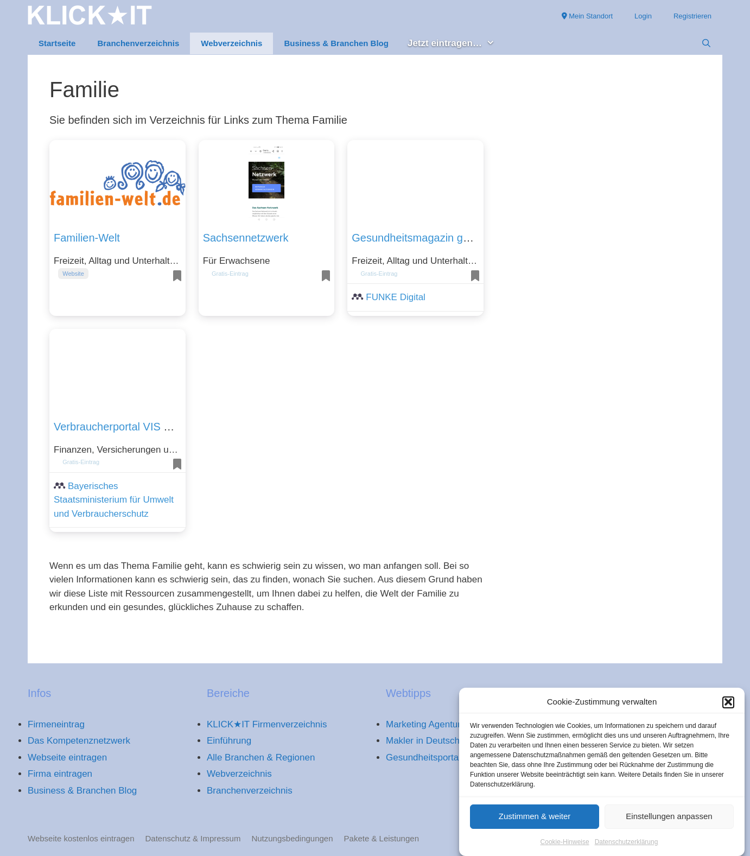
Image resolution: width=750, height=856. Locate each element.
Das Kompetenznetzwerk (79, 740)
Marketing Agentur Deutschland (450, 724)
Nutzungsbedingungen (292, 838)
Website (73, 273)
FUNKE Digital (395, 297)
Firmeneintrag (56, 724)
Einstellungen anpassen (669, 823)
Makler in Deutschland (431, 740)
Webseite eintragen (67, 757)
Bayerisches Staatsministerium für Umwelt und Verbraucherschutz (114, 500)
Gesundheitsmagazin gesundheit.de (438, 238)
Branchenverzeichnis (138, 43)
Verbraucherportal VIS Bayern (126, 427)
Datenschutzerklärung (626, 849)
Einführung (229, 740)
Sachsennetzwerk (246, 238)
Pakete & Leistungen (381, 838)
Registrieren (692, 16)
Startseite (57, 43)
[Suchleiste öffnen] (706, 43)
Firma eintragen (60, 774)
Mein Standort (587, 16)
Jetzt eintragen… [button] (457, 44)
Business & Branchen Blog (336, 43)
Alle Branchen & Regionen (261, 757)
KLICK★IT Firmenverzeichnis (267, 724)
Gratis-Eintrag (230, 273)
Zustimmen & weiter (535, 823)
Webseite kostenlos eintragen (81, 838)
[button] (728, 708)
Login (643, 16)
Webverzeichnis (231, 43)
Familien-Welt (87, 238)
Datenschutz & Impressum (193, 838)
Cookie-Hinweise (565, 849)
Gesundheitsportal (423, 757)
